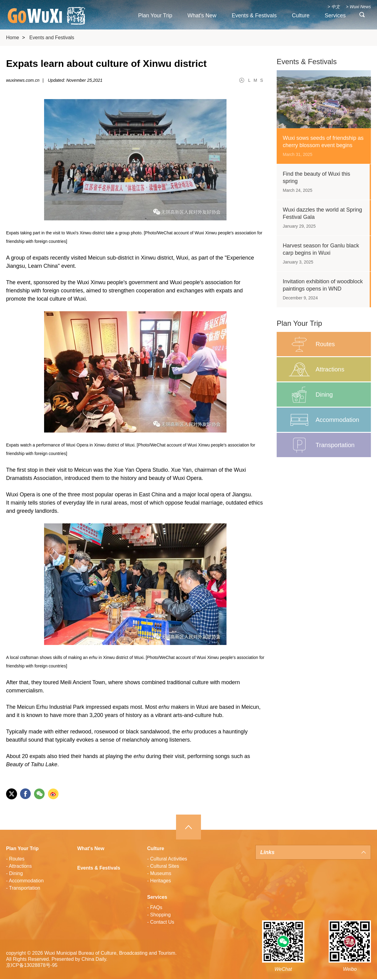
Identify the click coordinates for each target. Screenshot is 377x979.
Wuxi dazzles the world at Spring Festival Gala (322, 213)
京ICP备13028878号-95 (31, 965)
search (362, 16)
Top (188, 827)
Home (12, 37)
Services (335, 15)
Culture (301, 15)
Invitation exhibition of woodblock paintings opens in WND (323, 285)
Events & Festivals (254, 15)
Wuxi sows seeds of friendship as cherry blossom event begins (323, 141)
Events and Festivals (51, 37)
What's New (201, 15)
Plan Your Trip (155, 15)
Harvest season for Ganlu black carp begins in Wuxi (321, 249)
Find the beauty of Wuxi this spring (316, 177)
